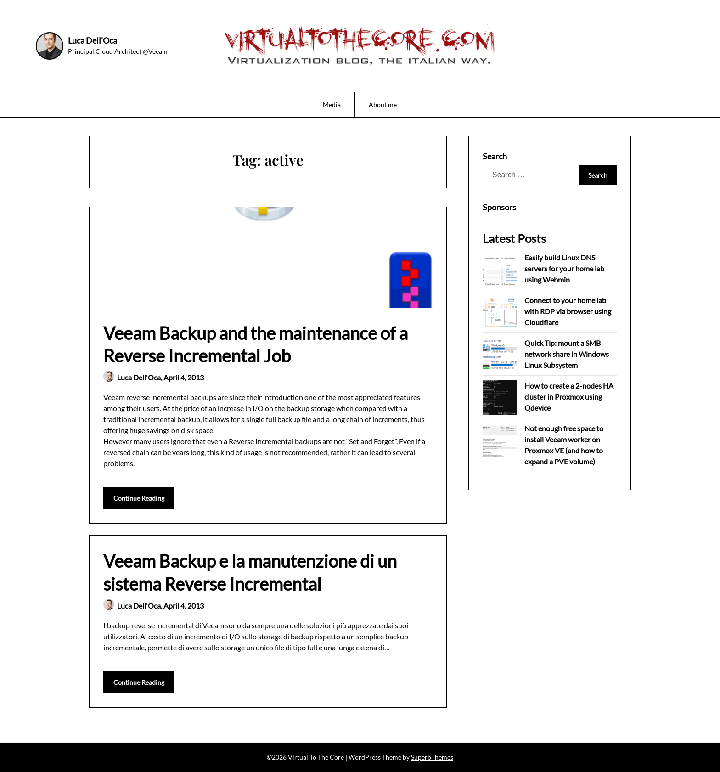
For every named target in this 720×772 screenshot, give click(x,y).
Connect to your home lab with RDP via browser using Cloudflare (567, 311)
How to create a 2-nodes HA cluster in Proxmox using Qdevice (568, 396)
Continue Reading (138, 498)
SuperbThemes (432, 757)
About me (383, 104)
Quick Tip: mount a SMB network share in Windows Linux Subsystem (566, 353)
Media (332, 104)
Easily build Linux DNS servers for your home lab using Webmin (564, 268)
